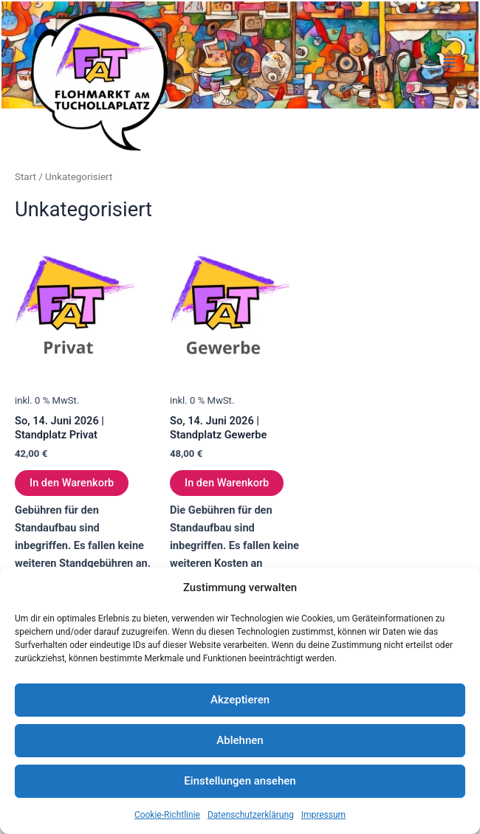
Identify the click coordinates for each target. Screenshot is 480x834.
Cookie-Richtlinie (167, 815)
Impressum (323, 815)
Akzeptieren (240, 699)
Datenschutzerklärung (251, 815)
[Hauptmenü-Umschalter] (449, 62)
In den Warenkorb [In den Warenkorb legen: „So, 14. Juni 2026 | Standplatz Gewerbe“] (227, 482)
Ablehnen (239, 740)
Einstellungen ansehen (239, 781)
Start (25, 176)
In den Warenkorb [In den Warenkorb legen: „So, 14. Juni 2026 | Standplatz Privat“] (72, 482)
